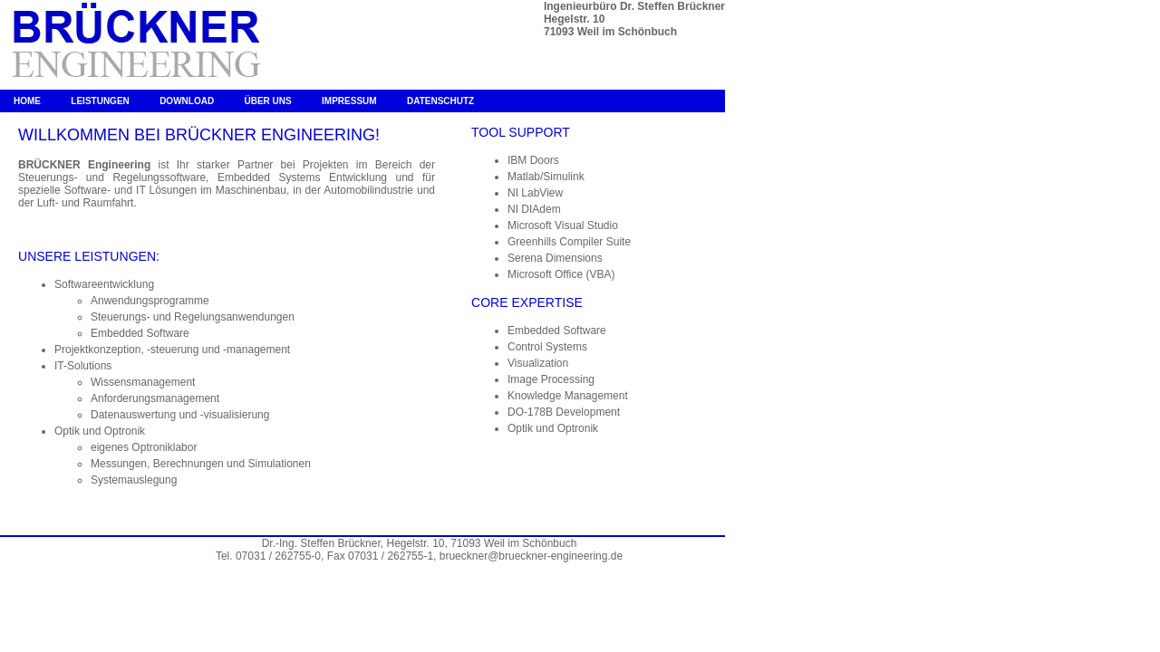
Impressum (349, 101)
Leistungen (100, 101)
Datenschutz (440, 101)
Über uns (267, 101)
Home (27, 101)
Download (187, 101)
